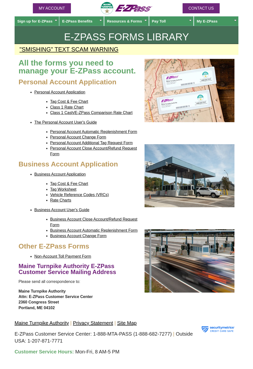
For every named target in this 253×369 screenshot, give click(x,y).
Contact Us (201, 8)
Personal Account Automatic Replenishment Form (93, 132)
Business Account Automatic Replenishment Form (94, 230)
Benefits (82, 21)
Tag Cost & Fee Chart (69, 101)
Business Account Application (60, 174)
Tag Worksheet (63, 189)
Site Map (127, 323)
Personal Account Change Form (78, 137)
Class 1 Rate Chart (67, 107)
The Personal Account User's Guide (65, 122)
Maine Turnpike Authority (42, 323)
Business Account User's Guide (61, 210)
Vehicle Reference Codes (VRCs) (79, 195)
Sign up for (37, 21)
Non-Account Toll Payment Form (62, 256)
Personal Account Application (59, 92)
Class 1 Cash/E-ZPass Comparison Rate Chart (91, 113)
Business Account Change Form (78, 236)
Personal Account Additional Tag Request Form (91, 143)
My (217, 21)
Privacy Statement (93, 323)
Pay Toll (172, 21)
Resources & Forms (127, 21)
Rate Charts (60, 200)
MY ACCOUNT (52, 8)
